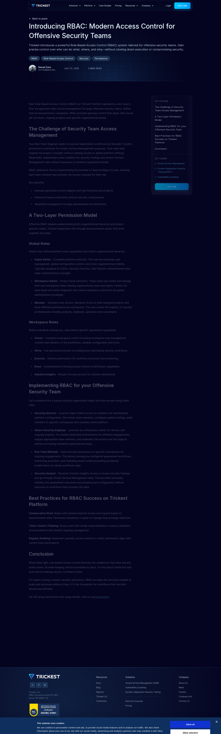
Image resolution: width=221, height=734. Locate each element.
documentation (100, 601)
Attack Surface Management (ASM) (142, 683)
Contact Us (184, 701)
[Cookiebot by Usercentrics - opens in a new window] (18, 728)
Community (101, 701)
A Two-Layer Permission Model (168, 126)
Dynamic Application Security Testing (143, 692)
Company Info (185, 696)
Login (168, 6)
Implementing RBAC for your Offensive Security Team (170, 136)
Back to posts (39, 18)
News (181, 687)
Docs (98, 683)
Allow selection (190, 717)
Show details (147, 728)
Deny (190, 726)
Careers (182, 692)
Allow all (190, 709)
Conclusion (161, 156)
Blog (98, 687)
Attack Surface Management (171, 171)
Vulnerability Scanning (168, 185)
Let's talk (182, 5)
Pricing (118, 5)
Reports (100, 692)
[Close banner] (217, 707)
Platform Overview (134, 701)
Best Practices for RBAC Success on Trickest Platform (168, 147)
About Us (183, 683)
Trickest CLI (101, 696)
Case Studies (105, 5)
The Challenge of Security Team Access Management (169, 117)
